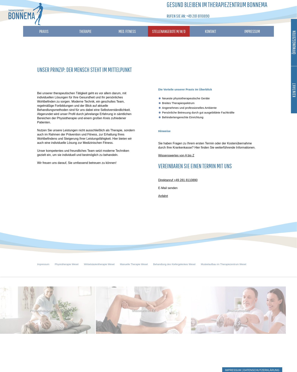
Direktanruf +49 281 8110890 (178, 180)
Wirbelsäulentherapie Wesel (99, 264)
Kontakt (210, 31)
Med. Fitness (127, 31)
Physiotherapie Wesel (67, 264)
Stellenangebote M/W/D (168, 31)
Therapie (85, 31)
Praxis (43, 31)
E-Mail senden (167, 188)
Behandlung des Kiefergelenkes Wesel (174, 264)
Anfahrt (163, 196)
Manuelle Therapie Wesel (134, 264)
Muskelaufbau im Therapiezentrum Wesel (223, 264)
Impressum (252, 31)
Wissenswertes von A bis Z (176, 155)
